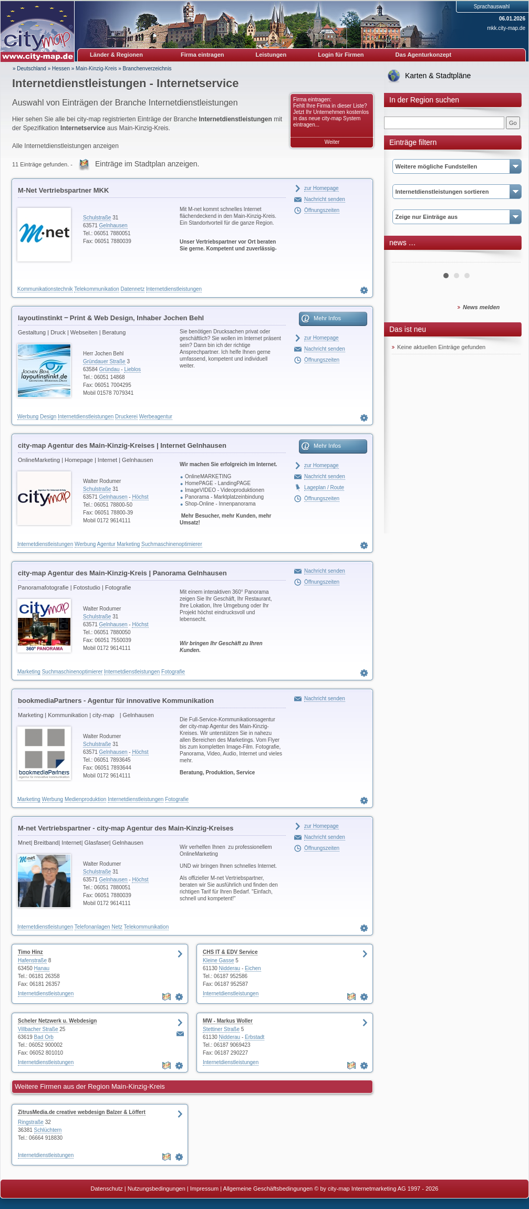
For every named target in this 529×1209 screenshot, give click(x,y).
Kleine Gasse (218, 960)
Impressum (204, 1188)
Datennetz (133, 289)
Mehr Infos (327, 318)
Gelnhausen (113, 225)
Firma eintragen (202, 54)
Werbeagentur (155, 416)
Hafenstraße (32, 960)
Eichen (253, 968)
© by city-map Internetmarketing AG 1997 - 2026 (376, 1188)
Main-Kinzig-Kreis (96, 68)
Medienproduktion (86, 799)
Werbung (27, 416)
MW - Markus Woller (228, 1021)
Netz (116, 927)
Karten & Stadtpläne (438, 75)
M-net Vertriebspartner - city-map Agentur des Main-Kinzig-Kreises (126, 828)
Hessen (61, 68)
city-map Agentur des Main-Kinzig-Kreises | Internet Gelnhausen (122, 445)
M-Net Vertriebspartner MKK (63, 190)
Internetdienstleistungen (174, 289)
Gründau (109, 369)
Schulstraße (97, 217)
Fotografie (173, 672)
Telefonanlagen (92, 927)
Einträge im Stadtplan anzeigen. (147, 164)
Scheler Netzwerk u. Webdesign (57, 1021)
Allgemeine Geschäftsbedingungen (268, 1188)
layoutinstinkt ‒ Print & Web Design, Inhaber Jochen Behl (111, 318)
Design (48, 416)
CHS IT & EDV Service (230, 952)
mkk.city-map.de (506, 28)
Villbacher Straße (38, 1029)
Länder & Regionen (116, 54)
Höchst (140, 497)
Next (507, 258)
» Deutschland (29, 68)
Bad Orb (44, 1037)
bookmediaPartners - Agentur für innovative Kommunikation (116, 701)
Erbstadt (254, 1037)
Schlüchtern (48, 1130)
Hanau (41, 968)
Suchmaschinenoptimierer (171, 544)
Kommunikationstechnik (45, 289)
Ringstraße (31, 1122)
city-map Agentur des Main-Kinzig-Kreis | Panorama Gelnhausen (122, 573)
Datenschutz (107, 1188)
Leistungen (271, 54)
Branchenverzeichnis (147, 68)
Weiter (332, 142)
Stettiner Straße (221, 1029)
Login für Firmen (341, 54)
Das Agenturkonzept (424, 54)
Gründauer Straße (104, 361)
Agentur (106, 544)
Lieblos (132, 369)
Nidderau (230, 968)
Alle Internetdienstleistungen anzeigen (65, 146)
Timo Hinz (30, 952)
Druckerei (126, 416)
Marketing (128, 544)
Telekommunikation (96, 289)
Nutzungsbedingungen (156, 1188)
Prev (405, 258)
